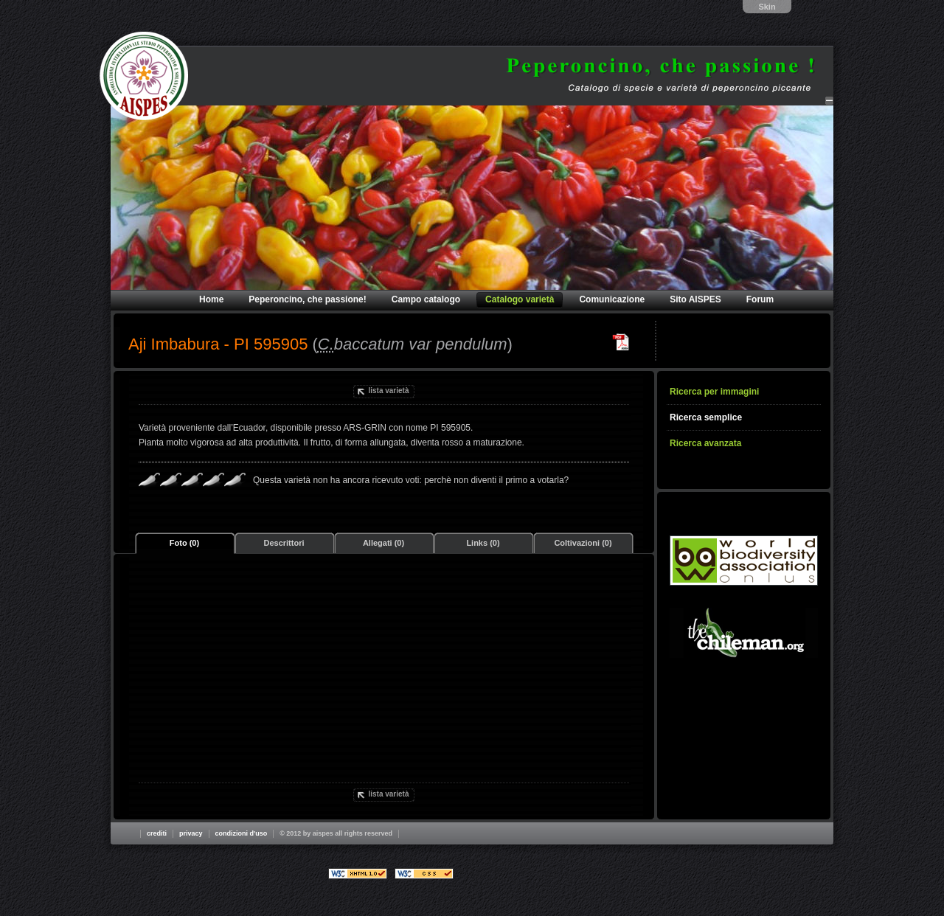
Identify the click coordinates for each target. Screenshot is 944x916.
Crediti (157, 833)
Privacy (191, 833)
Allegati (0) (383, 542)
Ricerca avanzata (705, 443)
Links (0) (482, 542)
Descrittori (283, 542)
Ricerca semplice (706, 417)
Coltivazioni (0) (582, 542)
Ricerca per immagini (714, 391)
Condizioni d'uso (241, 833)
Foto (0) (184, 542)
